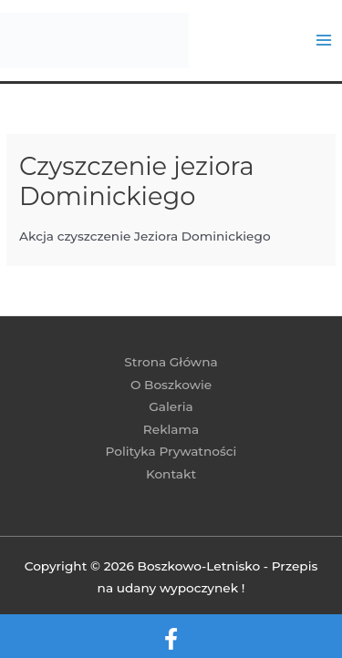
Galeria (170, 406)
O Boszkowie (171, 384)
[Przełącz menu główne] (324, 40)
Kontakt (171, 474)
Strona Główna (170, 362)
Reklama (171, 429)
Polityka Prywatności (171, 451)
